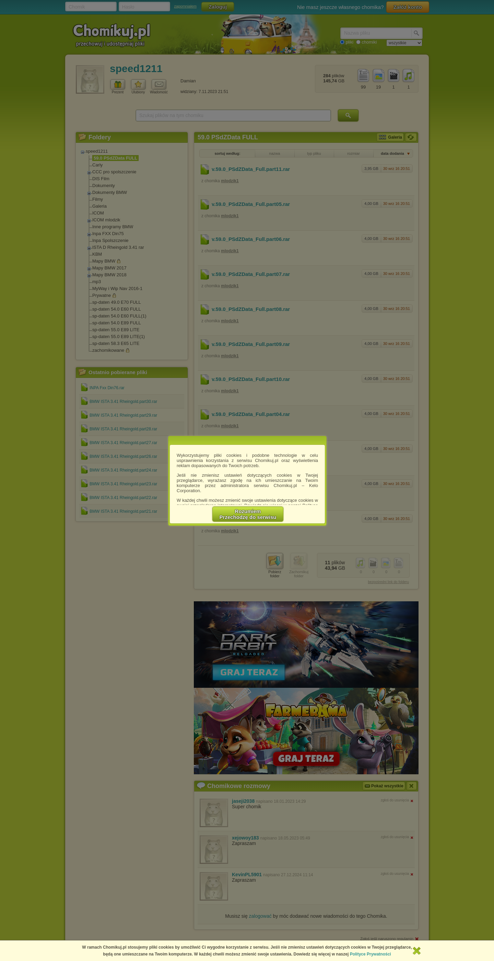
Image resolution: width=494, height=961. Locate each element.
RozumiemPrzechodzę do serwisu (248, 514)
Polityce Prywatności (370, 954)
